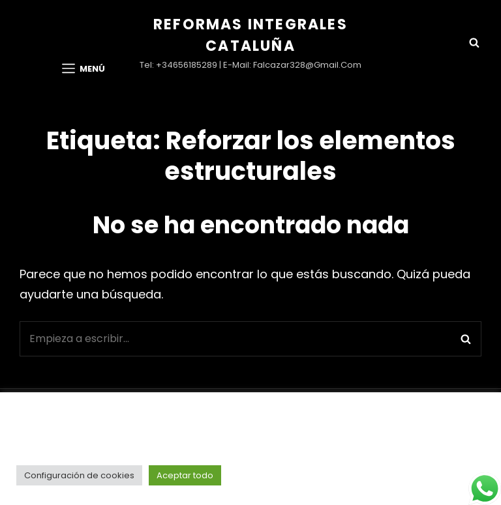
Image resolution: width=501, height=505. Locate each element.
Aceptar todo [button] (185, 475)
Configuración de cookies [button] (79, 475)
